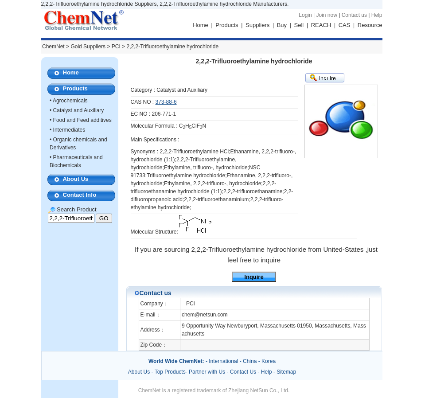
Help (376, 15)
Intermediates (69, 130)
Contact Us (243, 372)
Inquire (253, 276)
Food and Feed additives (82, 120)
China (250, 361)
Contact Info (80, 194)
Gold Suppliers (87, 46)
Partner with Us (207, 372)
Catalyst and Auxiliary (78, 110)
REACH (321, 25)
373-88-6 (166, 102)
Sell (299, 25)
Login (305, 15)
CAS (345, 25)
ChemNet (53, 46)
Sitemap (286, 372)
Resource (370, 25)
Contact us (354, 15)
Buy (282, 25)
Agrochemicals (70, 101)
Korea (268, 361)
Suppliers (257, 25)
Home (200, 25)
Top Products (170, 372)
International (223, 361)
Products (226, 25)
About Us (76, 179)
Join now (326, 15)
